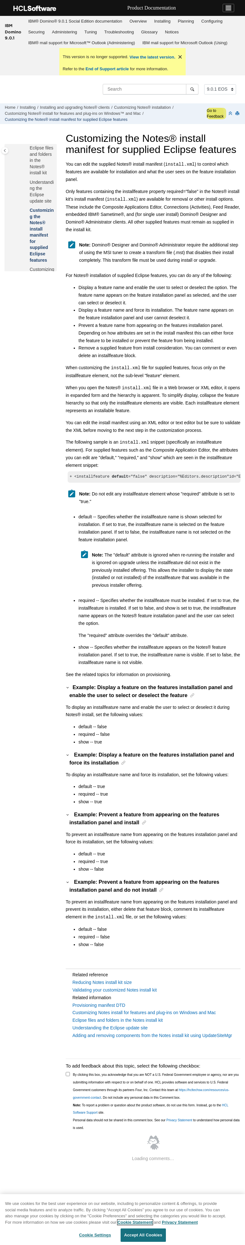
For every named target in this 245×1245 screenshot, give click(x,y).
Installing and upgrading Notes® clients (75, 107)
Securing (36, 32)
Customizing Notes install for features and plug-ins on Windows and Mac (144, 1013)
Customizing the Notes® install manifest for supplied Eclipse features (66, 119)
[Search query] (150, 89)
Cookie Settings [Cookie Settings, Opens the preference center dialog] (95, 1235)
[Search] (192, 89)
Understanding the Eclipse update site (110, 1028)
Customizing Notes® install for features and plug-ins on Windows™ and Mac (73, 113)
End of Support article (107, 68)
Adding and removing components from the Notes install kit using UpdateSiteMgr (152, 1036)
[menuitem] (75, 21)
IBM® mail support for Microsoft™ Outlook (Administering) (81, 42)
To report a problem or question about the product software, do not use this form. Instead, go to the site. (150, 1109)
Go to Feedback (215, 113)
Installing (162, 21)
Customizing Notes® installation (142, 107)
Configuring (212, 21)
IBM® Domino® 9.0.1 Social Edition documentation (75, 21)
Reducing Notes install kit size (102, 983)
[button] (27, 148)
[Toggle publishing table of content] (5, 150)
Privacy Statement (179, 1121)
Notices (172, 32)
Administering (64, 32)
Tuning (91, 32)
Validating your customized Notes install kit (114, 990)
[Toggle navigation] (228, 8)
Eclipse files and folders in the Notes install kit (117, 1020)
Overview (138, 21)
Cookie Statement (135, 1222)
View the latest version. (151, 57)
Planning (186, 21)
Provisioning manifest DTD (98, 1005)
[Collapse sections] (231, 113)
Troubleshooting (119, 32)
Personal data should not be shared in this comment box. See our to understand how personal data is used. (156, 1124)
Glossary (149, 32)
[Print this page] (238, 113)
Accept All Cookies (143, 1235)
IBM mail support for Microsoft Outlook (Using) (184, 42)
